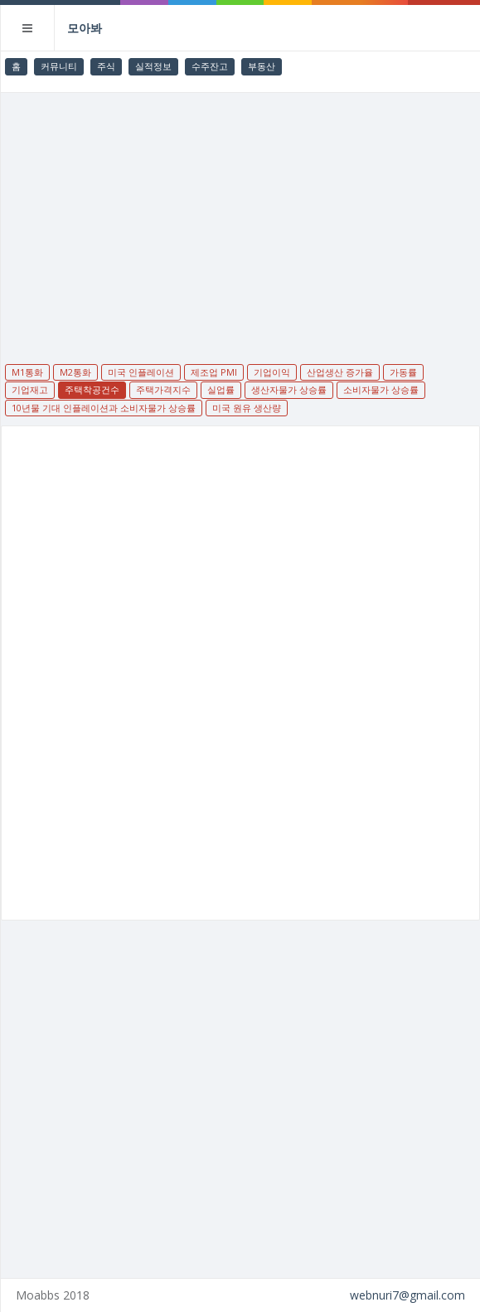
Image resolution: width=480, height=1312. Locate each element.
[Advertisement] (240, 217)
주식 (106, 66)
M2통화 (75, 372)
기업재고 (30, 389)
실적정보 (153, 66)
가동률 (403, 372)
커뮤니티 (59, 66)
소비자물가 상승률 (381, 389)
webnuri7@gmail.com (407, 1295)
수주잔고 (210, 66)
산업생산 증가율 (340, 372)
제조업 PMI (214, 372)
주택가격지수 (163, 389)
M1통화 (27, 372)
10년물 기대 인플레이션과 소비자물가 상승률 (104, 407)
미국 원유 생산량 (246, 407)
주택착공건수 (92, 389)
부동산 (261, 66)
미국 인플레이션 (141, 372)
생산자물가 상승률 (289, 389)
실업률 (221, 389)
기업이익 (272, 372)
